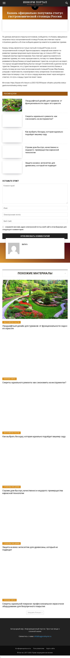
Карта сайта (50, 648)
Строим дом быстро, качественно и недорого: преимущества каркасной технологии (42, 150)
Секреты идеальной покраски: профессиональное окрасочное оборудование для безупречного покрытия (33, 605)
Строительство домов (11, 487)
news (24, 244)
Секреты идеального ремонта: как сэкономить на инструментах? (34, 382)
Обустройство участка (11, 322)
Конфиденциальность (23, 648)
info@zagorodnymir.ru (42, 636)
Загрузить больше (35, 612)
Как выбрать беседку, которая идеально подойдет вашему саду (44, 133)
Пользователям (38, 648)
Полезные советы (9, 379)
